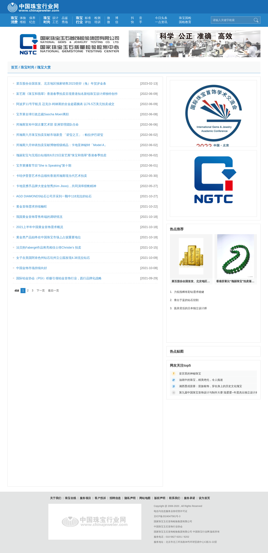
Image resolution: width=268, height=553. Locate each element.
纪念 (32, 22)
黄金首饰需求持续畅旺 (31, 206)
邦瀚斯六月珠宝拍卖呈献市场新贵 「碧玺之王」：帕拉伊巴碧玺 (59, 134)
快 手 (135, 22)
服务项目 (85, 498)
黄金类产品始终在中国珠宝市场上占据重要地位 (48, 237)
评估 (88, 22)
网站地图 (145, 498)
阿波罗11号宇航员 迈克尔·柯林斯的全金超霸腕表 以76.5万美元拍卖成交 (65, 104)
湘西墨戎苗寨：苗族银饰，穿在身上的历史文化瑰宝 (210, 386)
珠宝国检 (183, 18)
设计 (55, 18)
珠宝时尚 (46, 20)
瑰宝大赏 (44, 67)
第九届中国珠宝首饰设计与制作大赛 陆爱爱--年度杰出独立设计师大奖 (218, 392)
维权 (23, 22)
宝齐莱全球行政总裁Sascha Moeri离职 (42, 114)
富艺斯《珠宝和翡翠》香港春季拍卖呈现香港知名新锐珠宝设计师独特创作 (67, 93)
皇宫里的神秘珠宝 (190, 373)
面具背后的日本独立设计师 (188, 308)
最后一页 (53, 290)
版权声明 (159, 498)
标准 (88, 18)
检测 (97, 18)
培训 (97, 22)
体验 (23, 18)
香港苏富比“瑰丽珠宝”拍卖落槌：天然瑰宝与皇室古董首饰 (235, 281)
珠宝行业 (79, 20)
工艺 (55, 22)
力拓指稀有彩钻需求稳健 (187, 291)
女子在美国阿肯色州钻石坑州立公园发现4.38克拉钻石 (53, 258)
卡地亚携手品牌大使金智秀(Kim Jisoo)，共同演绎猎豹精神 (56, 186)
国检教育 (183, 22)
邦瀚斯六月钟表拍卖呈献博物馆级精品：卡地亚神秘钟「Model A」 (61, 145)
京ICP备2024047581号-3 (167, 516)
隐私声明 (130, 498)
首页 (14, 67)
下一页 (41, 290)
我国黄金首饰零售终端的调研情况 (39, 217)
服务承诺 (189, 498)
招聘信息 (115, 498)
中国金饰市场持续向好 (31, 268)
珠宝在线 (70, 498)
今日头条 (159, 18)
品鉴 (65, 18)
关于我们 (55, 498)
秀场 (65, 22)
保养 (32, 18)
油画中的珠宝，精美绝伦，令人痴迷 (201, 379)
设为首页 (204, 498)
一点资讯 (159, 22)
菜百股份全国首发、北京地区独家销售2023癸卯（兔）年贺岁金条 (61, 83)
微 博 (111, 18)
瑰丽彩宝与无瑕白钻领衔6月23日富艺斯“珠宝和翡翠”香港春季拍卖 (61, 155)
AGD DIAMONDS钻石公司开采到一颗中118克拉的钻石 (54, 196)
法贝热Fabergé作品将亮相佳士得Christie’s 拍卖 (48, 247)
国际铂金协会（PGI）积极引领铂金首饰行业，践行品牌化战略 (59, 278)
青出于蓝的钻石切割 (184, 300)
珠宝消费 (14, 20)
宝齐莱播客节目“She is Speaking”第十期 (43, 165)
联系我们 (174, 498)
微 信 (111, 22)
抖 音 (135, 18)
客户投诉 (100, 498)
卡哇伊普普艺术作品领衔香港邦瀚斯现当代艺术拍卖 (51, 175)
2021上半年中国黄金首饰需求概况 (39, 227)
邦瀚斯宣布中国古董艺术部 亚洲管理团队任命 (47, 124)
